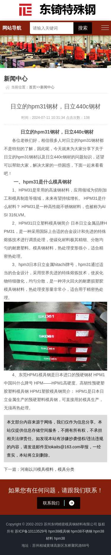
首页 (32, 87)
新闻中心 (47, 87)
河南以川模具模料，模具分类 (47, 469)
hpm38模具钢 (59, 531)
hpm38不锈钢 (81, 531)
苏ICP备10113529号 (31, 531)
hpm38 (59, 538)
